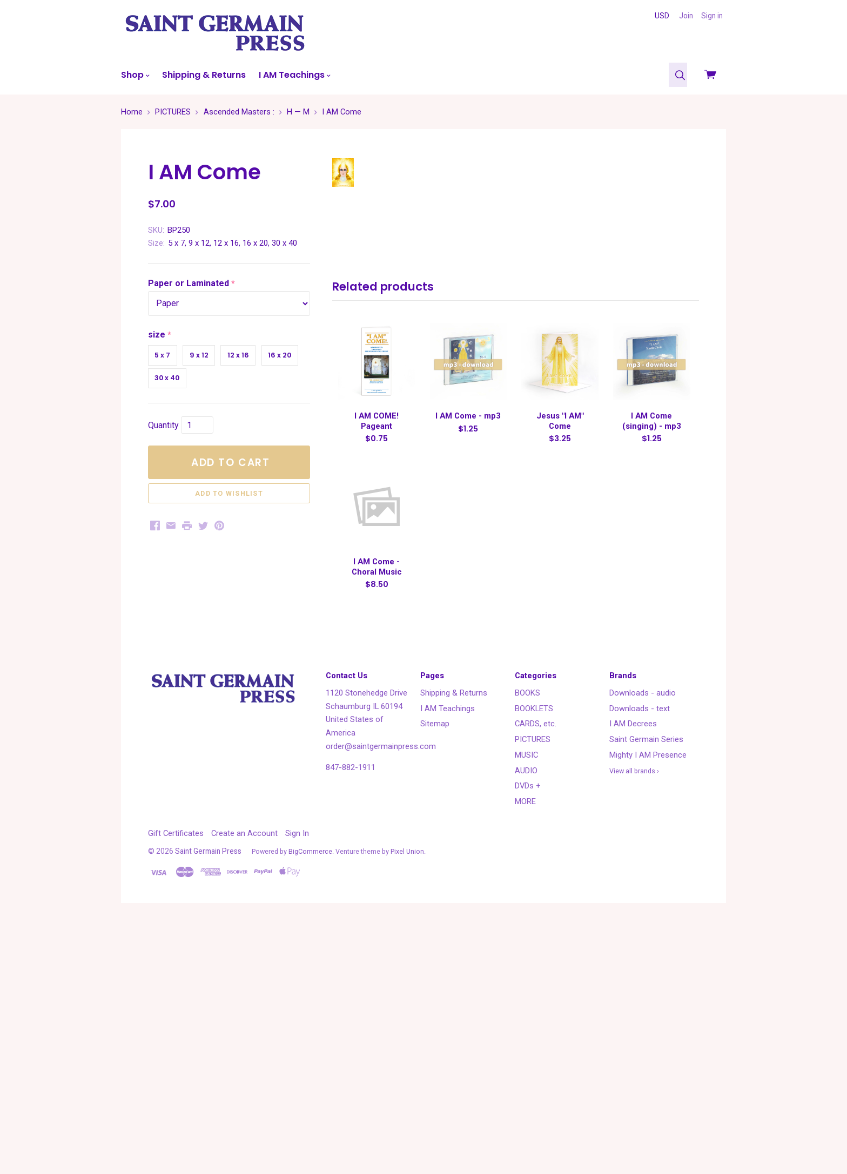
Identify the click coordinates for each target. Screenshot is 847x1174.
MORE (525, 1051)
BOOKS (527, 942)
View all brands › (634, 1020)
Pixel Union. (408, 1100)
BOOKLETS (534, 957)
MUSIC (526, 1004)
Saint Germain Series (646, 989)
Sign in (712, 15)
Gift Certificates (176, 1083)
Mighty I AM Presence (648, 1004)
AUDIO (526, 1019)
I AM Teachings (294, 75)
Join (686, 15)
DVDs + (528, 1035)
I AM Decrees (633, 973)
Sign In (297, 1083)
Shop (135, 75)
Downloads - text (639, 957)
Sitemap (434, 973)
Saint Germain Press (208, 1100)
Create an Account (244, 1083)
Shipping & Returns (204, 75)
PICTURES (532, 989)
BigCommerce (310, 1100)
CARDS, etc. (535, 973)
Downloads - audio (642, 942)
